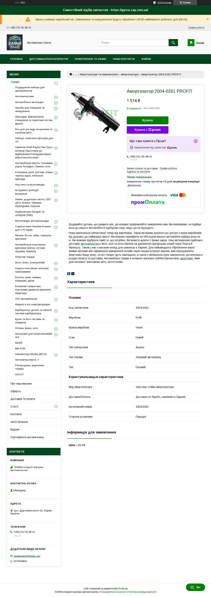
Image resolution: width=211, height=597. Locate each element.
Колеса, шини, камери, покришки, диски (28, 279)
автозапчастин (90, 243)
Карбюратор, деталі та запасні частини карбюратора (33, 312)
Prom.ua (123, 588)
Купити (147, 120)
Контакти (16, 414)
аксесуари (186, 258)
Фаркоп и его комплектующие (32, 304)
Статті (14, 406)
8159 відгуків (164, 2)
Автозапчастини (24, 96)
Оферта (15, 391)
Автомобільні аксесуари (29, 102)
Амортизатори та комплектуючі (99, 74)
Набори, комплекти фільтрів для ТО (34, 140)
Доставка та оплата (22, 398)
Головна (16, 59)
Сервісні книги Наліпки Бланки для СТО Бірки (32, 228)
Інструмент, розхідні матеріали (26, 192)
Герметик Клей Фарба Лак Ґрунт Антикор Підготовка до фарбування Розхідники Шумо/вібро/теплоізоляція (34, 152)
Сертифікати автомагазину (27, 437)
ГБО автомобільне (26, 298)
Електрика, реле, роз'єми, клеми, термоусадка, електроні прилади (34, 175)
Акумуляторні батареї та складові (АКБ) (29, 213)
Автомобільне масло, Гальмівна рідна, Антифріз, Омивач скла (34, 165)
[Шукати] (173, 42)
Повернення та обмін (90, 59)
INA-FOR (20, 348)
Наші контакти (124, 59)
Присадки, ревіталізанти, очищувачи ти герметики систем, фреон (34, 120)
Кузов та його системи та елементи (29, 321)
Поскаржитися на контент (113, 592)
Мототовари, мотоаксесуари (32, 220)
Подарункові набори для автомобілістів (30, 89)
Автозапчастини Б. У (27, 359)
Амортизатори (129, 74)
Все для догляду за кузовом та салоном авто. (33, 131)
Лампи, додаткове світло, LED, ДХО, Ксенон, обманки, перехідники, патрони (33, 202)
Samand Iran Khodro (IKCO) (31, 354)
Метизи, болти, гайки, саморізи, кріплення (33, 237)
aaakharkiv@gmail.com (27, 556)
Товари (14, 81)
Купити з (147, 130)
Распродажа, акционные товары (29, 367)
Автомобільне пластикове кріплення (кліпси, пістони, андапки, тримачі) (30, 248)
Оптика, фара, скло (26, 328)
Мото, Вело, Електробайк (30, 262)
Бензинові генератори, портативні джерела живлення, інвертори (33, 289)
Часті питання (19, 421)
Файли (146, 59)
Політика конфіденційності (142, 592)
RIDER (18, 342)
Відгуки (14, 429)
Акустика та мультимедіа (29, 184)
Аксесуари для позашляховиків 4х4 (33, 335)
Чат (195, 587)
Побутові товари (25, 257)
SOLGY (19, 374)
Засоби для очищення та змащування (29, 109)
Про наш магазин (21, 383)
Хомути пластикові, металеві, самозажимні (32, 270)
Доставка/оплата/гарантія (48, 59)
